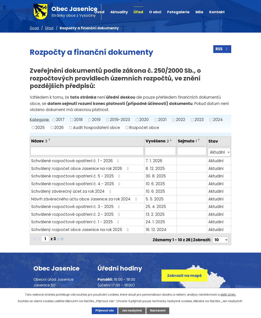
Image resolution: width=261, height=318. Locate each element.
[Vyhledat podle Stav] (219, 151)
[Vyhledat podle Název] (87, 151)
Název (39, 141)
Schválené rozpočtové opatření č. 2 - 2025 (76, 213)
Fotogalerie (178, 11)
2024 (218, 119)
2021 (162, 119)
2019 (96, 119)
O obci (155, 11)
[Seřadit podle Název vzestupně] (49, 139)
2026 (59, 127)
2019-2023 (120, 119)
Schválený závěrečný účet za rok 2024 (71, 190)
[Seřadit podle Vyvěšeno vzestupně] (171, 139)
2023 (199, 119)
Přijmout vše (102, 310)
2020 (144, 119)
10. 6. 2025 (155, 182)
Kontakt (217, 11)
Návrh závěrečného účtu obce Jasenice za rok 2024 (84, 197)
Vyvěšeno (157, 141)
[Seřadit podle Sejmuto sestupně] (199, 141)
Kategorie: (40, 119)
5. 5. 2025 (155, 197)
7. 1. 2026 (154, 159)
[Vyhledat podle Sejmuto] (191, 151)
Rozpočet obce (144, 127)
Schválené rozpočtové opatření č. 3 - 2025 (76, 205)
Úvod (34, 28)
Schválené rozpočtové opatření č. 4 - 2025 (76, 182)
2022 (180, 119)
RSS (222, 50)
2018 (78, 119)
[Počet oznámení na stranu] (220, 237)
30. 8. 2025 (156, 174)
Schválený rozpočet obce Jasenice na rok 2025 (80, 228)
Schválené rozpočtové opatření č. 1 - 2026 (76, 159)
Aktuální (215, 159)
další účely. (228, 294)
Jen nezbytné (132, 310)
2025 (40, 127)
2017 (60, 119)
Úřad (138, 11)
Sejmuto (187, 141)
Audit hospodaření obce (96, 127)
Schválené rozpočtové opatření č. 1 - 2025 (76, 220)
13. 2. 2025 (155, 213)
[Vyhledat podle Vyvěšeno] (160, 151)
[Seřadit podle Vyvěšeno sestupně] (171, 141)
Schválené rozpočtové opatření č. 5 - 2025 (76, 174)
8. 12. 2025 (155, 167)
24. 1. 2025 (155, 220)
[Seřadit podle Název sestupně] (49, 141)
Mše (199, 11)
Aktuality (119, 11)
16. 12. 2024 (156, 228)
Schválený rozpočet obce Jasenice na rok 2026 (80, 167)
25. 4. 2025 (156, 205)
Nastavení (160, 310)
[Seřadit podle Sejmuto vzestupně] (199, 139)
